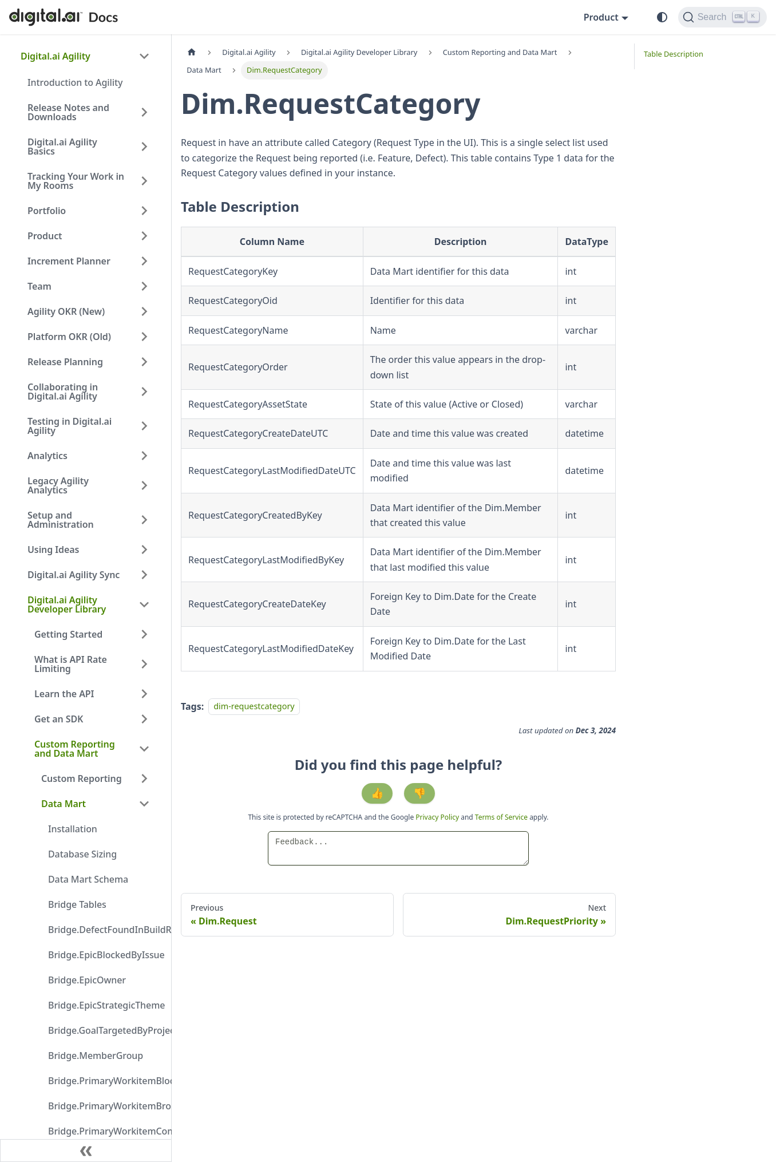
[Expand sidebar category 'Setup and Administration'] (144, 520)
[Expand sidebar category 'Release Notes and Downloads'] (144, 112)
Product (44, 236)
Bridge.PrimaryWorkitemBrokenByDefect (102, 1106)
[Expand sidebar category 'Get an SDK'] (144, 719)
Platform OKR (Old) (69, 336)
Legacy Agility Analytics (58, 485)
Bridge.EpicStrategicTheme (102, 1005)
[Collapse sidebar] (86, 1150)
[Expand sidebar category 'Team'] (144, 286)
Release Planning (65, 361)
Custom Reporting (81, 778)
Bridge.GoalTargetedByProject (102, 1030)
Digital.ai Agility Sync (73, 574)
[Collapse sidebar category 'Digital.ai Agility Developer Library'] (144, 604)
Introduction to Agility (74, 82)
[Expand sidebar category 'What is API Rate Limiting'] (144, 664)
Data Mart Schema (88, 879)
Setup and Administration (60, 520)
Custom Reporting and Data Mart (74, 749)
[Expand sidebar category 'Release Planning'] (144, 361)
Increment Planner (68, 261)
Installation (72, 829)
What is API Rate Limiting (70, 664)
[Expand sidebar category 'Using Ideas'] (144, 549)
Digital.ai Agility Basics (62, 146)
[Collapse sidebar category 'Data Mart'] (144, 803)
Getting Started (68, 634)
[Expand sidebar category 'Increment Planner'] (144, 261)
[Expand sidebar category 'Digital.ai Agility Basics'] (144, 147)
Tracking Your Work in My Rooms (75, 181)
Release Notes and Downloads (68, 112)
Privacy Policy (438, 817)
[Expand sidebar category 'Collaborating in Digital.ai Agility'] (144, 392)
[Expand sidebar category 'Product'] (144, 235)
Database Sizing (82, 854)
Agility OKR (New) (66, 311)
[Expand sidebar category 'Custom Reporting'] (144, 778)
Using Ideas (53, 549)
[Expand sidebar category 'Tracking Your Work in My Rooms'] (144, 181)
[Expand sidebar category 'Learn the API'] (144, 693)
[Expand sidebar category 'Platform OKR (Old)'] (144, 336)
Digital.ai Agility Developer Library (66, 604)
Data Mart (63, 803)
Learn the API (64, 693)
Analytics (47, 455)
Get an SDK (58, 719)
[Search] (722, 17)
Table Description (673, 54)
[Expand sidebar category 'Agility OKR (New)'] (144, 311)
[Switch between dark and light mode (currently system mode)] (662, 17)
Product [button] (601, 17)
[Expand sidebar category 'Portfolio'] (144, 210)
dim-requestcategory (254, 706)
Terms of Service (501, 817)
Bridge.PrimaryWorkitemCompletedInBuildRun (102, 1131)
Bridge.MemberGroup (95, 1055)
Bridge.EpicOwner (87, 980)
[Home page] (192, 52)
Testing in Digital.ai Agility (69, 426)
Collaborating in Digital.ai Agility (62, 391)
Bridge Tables (77, 904)
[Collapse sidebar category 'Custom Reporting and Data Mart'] (144, 749)
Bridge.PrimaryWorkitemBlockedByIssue (102, 1080)
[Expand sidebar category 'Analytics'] (144, 455)
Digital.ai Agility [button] (55, 56)
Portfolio (46, 210)
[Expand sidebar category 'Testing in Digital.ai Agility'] (144, 426)
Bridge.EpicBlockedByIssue (102, 954)
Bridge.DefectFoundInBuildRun (102, 929)
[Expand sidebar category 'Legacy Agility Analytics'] (144, 485)
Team (39, 286)
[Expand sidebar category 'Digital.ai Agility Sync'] (144, 574)
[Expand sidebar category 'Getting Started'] (144, 634)
